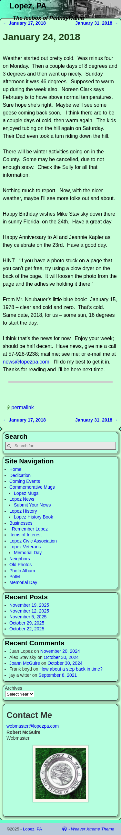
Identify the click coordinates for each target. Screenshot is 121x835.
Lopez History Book (33, 516)
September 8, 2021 (57, 675)
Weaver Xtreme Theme (92, 829)
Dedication (20, 475)
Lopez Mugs (26, 493)
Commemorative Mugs (32, 487)
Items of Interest (25, 534)
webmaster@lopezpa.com (32, 726)
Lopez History (23, 511)
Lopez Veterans (25, 546)
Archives (13, 688)
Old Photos (20, 564)
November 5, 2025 (27, 616)
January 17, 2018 (24, 23)
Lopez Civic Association (33, 540)
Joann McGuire (24, 663)
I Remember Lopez (28, 528)
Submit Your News (32, 504)
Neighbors (19, 558)
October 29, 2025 (26, 623)
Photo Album (22, 570)
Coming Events (24, 481)
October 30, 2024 (61, 657)
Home (15, 469)
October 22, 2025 (26, 628)
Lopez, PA (28, 5)
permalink (22, 407)
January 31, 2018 (96, 23)
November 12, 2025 (29, 611)
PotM (14, 576)
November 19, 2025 (29, 605)
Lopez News (21, 499)
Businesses (21, 523)
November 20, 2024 (60, 651)
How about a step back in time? (70, 669)
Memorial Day (28, 552)
